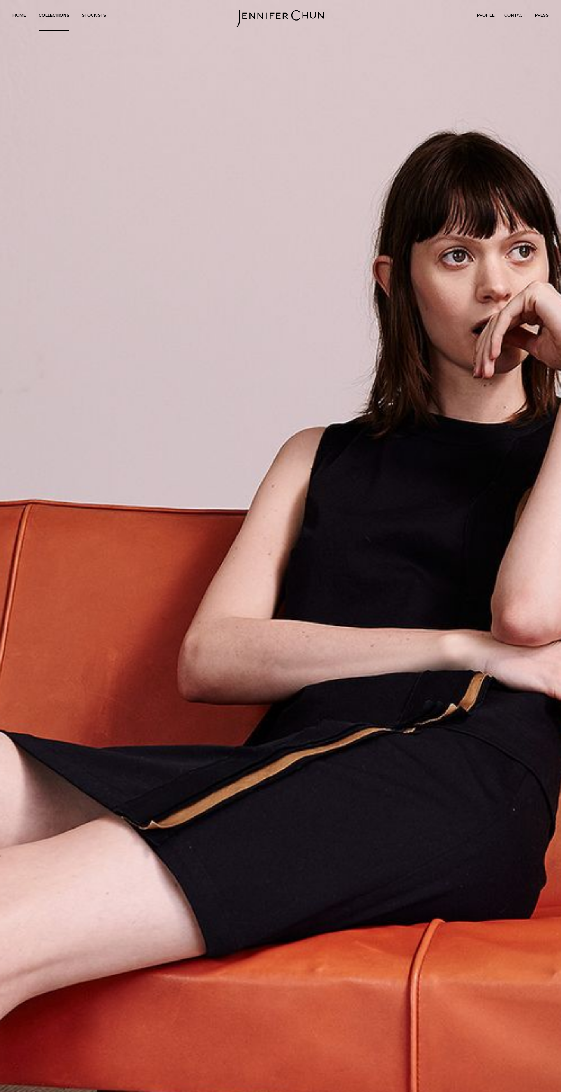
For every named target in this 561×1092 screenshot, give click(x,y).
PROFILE (486, 15)
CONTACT (515, 15)
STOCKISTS (94, 15)
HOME (19, 15)
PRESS (542, 15)
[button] (54, 20)
